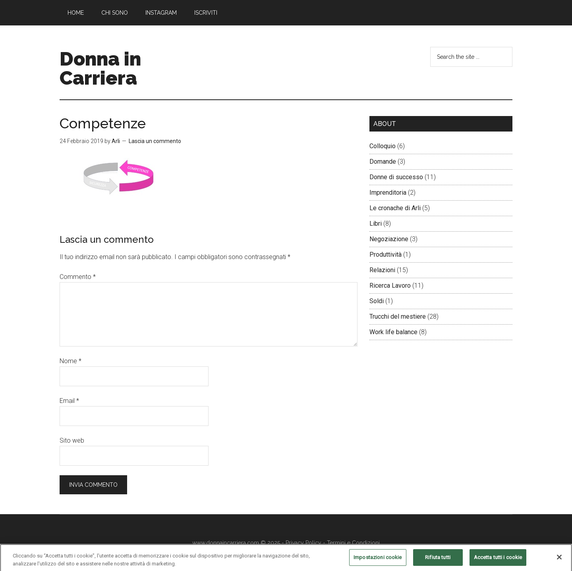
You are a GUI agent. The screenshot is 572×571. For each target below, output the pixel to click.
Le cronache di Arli (395, 208)
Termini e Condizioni (353, 543)
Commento (78, 277)
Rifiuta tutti (437, 561)
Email (69, 401)
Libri (375, 223)
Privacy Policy (303, 543)
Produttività (385, 254)
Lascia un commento (155, 141)
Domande (382, 161)
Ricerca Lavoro (390, 285)
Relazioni (382, 270)
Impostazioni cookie (378, 561)
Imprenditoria (387, 192)
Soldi (376, 301)
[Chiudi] (559, 561)
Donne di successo (396, 177)
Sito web (72, 440)
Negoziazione (388, 239)
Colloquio (382, 146)
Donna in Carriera (100, 68)
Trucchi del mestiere (397, 316)
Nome (70, 361)
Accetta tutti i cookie (498, 561)
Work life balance (393, 332)
